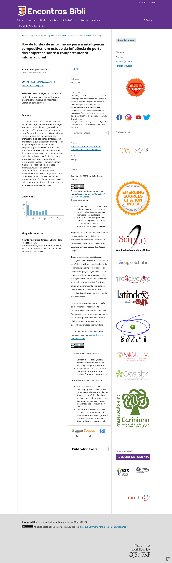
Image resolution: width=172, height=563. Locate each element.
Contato (96, 20)
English (119, 57)
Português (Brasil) (124, 65)
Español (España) (124, 61)
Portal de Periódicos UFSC (31, 26)
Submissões (69, 20)
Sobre (30, 20)
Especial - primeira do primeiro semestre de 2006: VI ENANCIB (67, 35)
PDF (77, 69)
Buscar (148, 20)
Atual (42, 20)
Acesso (84, 20)
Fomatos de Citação (81, 133)
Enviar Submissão (126, 40)
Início (20, 20)
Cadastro (141, 2)
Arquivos (53, 20)
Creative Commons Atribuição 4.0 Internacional (103, 526)
